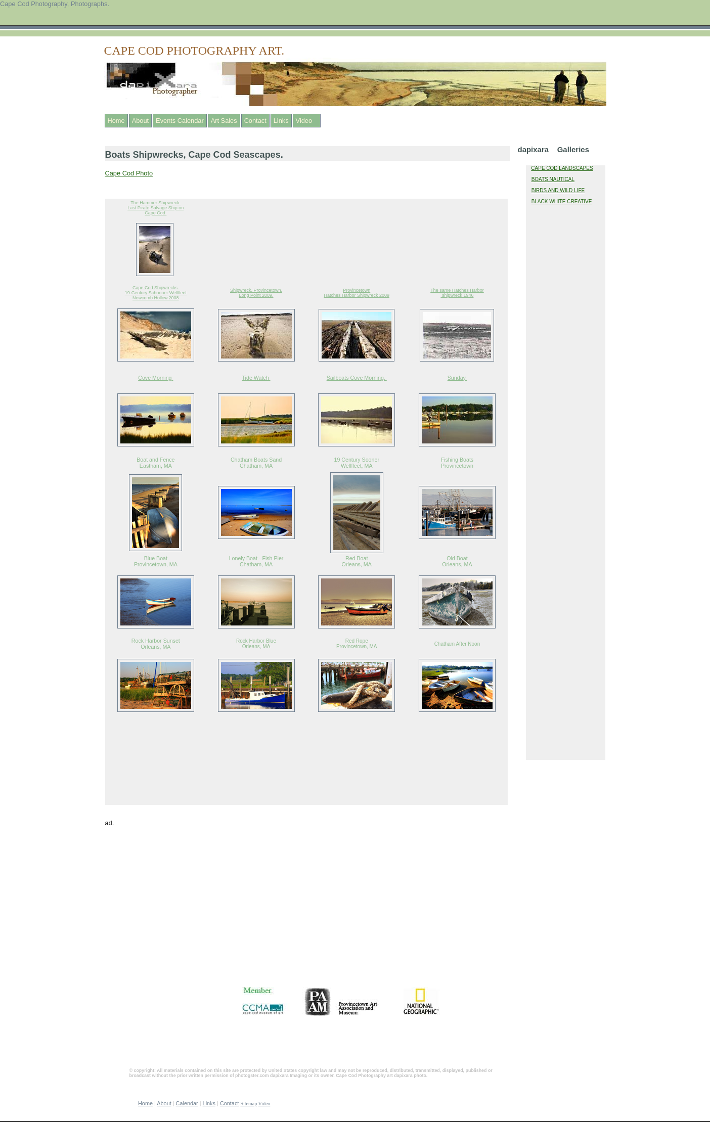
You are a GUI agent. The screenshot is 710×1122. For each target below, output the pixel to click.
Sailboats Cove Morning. (357, 378)
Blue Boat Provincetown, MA (156, 561)
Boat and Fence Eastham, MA (155, 463)
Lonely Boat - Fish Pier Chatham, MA (256, 561)
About (140, 120)
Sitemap (248, 1103)
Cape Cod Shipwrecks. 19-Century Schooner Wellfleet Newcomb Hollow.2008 (156, 292)
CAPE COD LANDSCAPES (562, 168)
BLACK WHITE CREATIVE (561, 201)
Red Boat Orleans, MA (357, 561)
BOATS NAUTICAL (552, 179)
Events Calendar (180, 120)
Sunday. (457, 378)
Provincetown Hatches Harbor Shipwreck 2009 (356, 293)
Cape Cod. (155, 212)
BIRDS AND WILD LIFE (558, 190)
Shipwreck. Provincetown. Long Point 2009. (256, 293)
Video (304, 120)
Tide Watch (256, 378)
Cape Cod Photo (129, 173)
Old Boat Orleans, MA (457, 561)
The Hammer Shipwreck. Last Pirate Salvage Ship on (155, 205)
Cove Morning (155, 378)
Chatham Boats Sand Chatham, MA (256, 463)
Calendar (187, 1103)
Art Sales (224, 120)
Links (281, 120)
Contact (255, 120)
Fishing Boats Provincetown (457, 463)
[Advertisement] (289, 856)
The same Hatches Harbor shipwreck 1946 (457, 293)
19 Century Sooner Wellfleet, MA (356, 463)
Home (116, 120)
